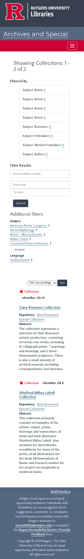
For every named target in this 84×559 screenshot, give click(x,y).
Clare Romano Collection (39, 308)
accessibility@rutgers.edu (33, 525)
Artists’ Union (19, 239)
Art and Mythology (22, 230)
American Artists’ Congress (28, 225)
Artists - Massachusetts (26, 234)
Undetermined (20, 260)
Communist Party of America (29, 243)
